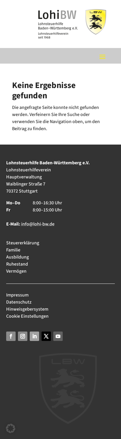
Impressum (17, 295)
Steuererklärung (22, 243)
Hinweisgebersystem (27, 309)
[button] (10, 428)
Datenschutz (19, 302)
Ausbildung (17, 257)
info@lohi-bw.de (37, 224)
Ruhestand (17, 264)
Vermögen (16, 271)
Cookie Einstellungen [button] (27, 316)
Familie (13, 250)
